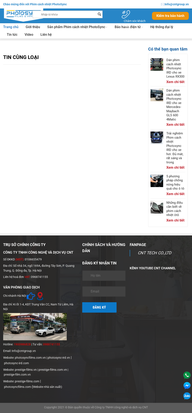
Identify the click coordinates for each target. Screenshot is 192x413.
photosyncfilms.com (17, 386)
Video (29, 35)
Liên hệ (46, 35)
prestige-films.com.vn (53, 369)
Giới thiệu (33, 27)
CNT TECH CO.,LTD (154, 252)
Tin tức (12, 35)
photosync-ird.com (16, 363)
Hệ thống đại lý (161, 27)
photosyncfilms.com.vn (30, 357)
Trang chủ (10, 27)
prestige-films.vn (26, 369)
